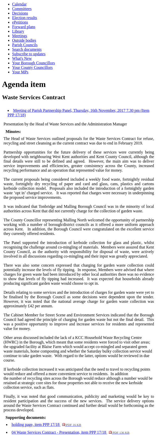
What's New (22, 58)
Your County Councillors (32, 67)
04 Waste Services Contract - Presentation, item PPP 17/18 (71, 432)
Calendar (19, 4)
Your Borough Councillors (33, 63)
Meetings (19, 36)
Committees (22, 9)
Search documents (27, 49)
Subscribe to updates (28, 54)
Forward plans (23, 27)
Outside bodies (24, 40)
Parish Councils (25, 45)
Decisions (20, 13)
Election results (24, 18)
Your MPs (20, 72)
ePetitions (20, 22)
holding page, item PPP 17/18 (46, 424)
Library (18, 31)
